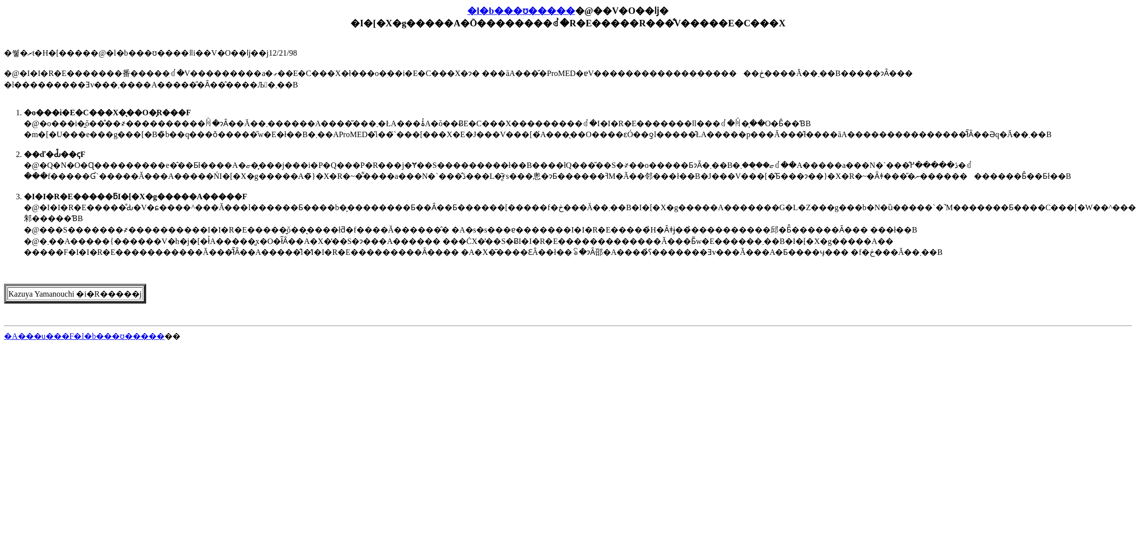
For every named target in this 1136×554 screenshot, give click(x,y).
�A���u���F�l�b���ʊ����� (84, 336)
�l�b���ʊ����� (521, 10)
